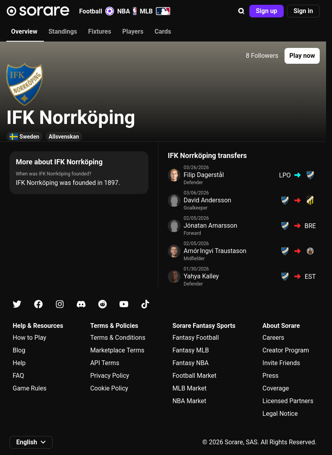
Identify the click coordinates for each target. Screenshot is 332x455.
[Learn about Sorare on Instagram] (59, 304)
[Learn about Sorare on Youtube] (123, 304)
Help (19, 363)
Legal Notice (280, 413)
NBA (127, 11)
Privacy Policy (109, 375)
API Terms (105, 363)
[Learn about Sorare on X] (17, 304)
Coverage (275, 388)
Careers (273, 337)
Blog (19, 350)
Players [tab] (133, 31)
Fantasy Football (196, 337)
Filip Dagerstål (204, 175)
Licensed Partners (287, 401)
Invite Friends (281, 363)
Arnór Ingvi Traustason (215, 251)
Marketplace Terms (117, 350)
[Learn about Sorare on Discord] (81, 304)
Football (96, 11)
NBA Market (190, 401)
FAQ (18, 375)
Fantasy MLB (191, 350)
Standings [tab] (62, 31)
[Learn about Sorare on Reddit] (102, 304)
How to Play (29, 337)
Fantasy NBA (191, 363)
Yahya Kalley (201, 276)
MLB (155, 11)
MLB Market (190, 388)
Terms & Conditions (118, 337)
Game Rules (29, 388)
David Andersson (207, 200)
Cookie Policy (109, 388)
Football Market (194, 375)
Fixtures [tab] (99, 31)
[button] (241, 11)
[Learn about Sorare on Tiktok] (145, 304)
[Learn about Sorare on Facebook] (38, 304)
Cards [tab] (163, 31)
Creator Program (285, 350)
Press (270, 375)
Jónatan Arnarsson (210, 225)
